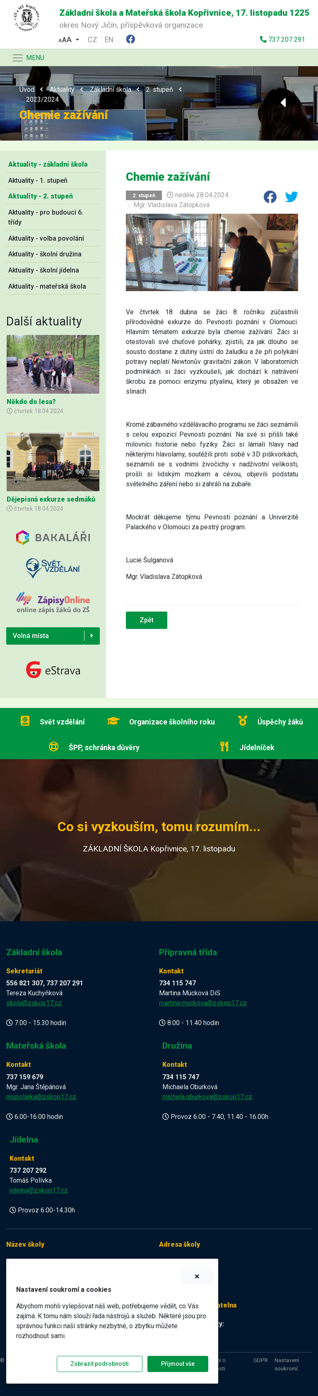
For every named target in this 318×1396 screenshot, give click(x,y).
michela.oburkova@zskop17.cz (207, 1097)
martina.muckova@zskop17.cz (203, 1003)
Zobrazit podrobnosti (99, 1363)
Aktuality (62, 89)
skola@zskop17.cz (34, 1003)
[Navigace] (28, 58)
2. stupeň (159, 89)
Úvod (26, 89)
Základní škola (110, 89)
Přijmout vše (178, 1363)
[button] (68, 38)
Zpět (147, 620)
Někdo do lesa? (31, 402)
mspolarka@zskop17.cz (41, 1097)
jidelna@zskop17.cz (39, 1190)
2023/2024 (42, 99)
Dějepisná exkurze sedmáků (51, 499)
